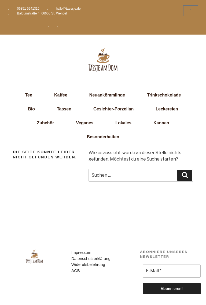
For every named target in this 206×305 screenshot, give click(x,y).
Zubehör (45, 123)
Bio (31, 109)
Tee (28, 95)
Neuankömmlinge (107, 95)
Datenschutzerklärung (91, 258)
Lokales (123, 123)
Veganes (84, 123)
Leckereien (167, 109)
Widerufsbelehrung (88, 264)
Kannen (161, 123)
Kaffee (60, 95)
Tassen (64, 109)
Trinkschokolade (164, 95)
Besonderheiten (103, 137)
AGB (75, 270)
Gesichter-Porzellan (113, 109)
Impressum (81, 252)
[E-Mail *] (172, 271)
